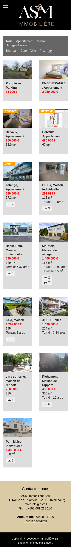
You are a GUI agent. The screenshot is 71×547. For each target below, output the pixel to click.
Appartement (24, 41)
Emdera (48, 542)
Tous (9, 41)
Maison (42, 41)
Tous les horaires (35, 521)
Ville (33, 50)
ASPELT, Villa (51, 320)
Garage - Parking (17, 45)
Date (23, 50)
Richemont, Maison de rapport (50, 381)
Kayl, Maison (15, 320)
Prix (42, 50)
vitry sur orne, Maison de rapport (16, 381)
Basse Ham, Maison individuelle (14, 250)
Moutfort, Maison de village (49, 250)
